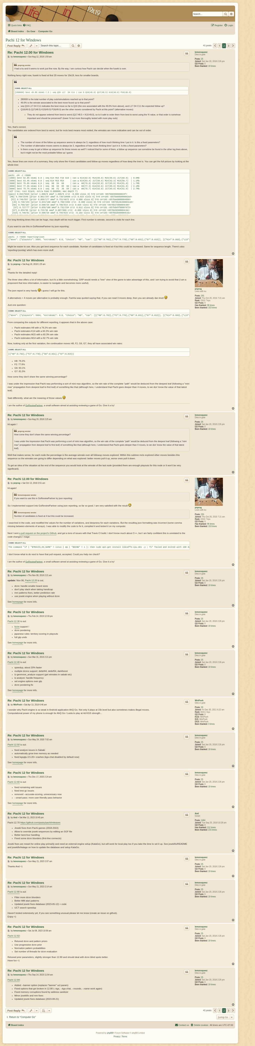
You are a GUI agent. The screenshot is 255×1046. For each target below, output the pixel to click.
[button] (215, 45)
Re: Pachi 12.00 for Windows (31, 52)
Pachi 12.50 (14, 744)
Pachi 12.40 (14, 662)
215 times (212, 830)
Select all (26, 88)
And (197, 813)
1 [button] (219, 45)
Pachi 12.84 (14, 980)
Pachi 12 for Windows (23, 40)
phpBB (110, 1033)
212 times (211, 827)
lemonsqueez (201, 52)
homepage (17, 602)
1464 (203, 820)
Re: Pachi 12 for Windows (26, 260)
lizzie (17, 626)
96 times (211, 305)
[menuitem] (27, 25)
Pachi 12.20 (31, 580)
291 (202, 296)
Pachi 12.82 (14, 936)
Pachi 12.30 (14, 621)
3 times (211, 724)
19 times (212, 66)
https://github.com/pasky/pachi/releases (40, 822)
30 (202, 707)
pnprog (198, 289)
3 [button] (228, 45)
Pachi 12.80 (14, 892)
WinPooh (199, 700)
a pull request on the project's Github (37, 533)
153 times (212, 308)
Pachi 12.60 (14, 782)
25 (202, 59)
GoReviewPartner (34, 405)
